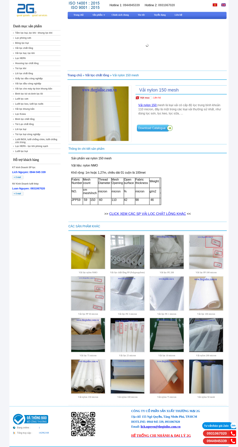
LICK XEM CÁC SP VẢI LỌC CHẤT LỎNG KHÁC (149, 214)
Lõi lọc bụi (20, 129)
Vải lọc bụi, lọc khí (25, 53)
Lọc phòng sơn (23, 38)
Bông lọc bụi (22, 43)
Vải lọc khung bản (24, 109)
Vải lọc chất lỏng (24, 48)
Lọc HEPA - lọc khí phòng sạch (31, 146)
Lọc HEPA (20, 58)
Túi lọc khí (20, 68)
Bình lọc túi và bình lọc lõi (29, 93)
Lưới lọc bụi (21, 151)
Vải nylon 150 (147, 105)
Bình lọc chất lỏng (25, 119)
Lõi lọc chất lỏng (24, 73)
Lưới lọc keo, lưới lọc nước (29, 104)
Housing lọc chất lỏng (27, 63)
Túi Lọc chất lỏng (24, 124)
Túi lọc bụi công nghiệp (27, 134)
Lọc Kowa (20, 114)
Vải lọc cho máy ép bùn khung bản (33, 88)
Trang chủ (74, 75)
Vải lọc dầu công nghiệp (28, 83)
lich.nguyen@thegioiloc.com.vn (160, 426)
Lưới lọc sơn (21, 99)
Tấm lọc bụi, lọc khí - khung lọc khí (33, 33)
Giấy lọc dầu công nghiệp (29, 78)
